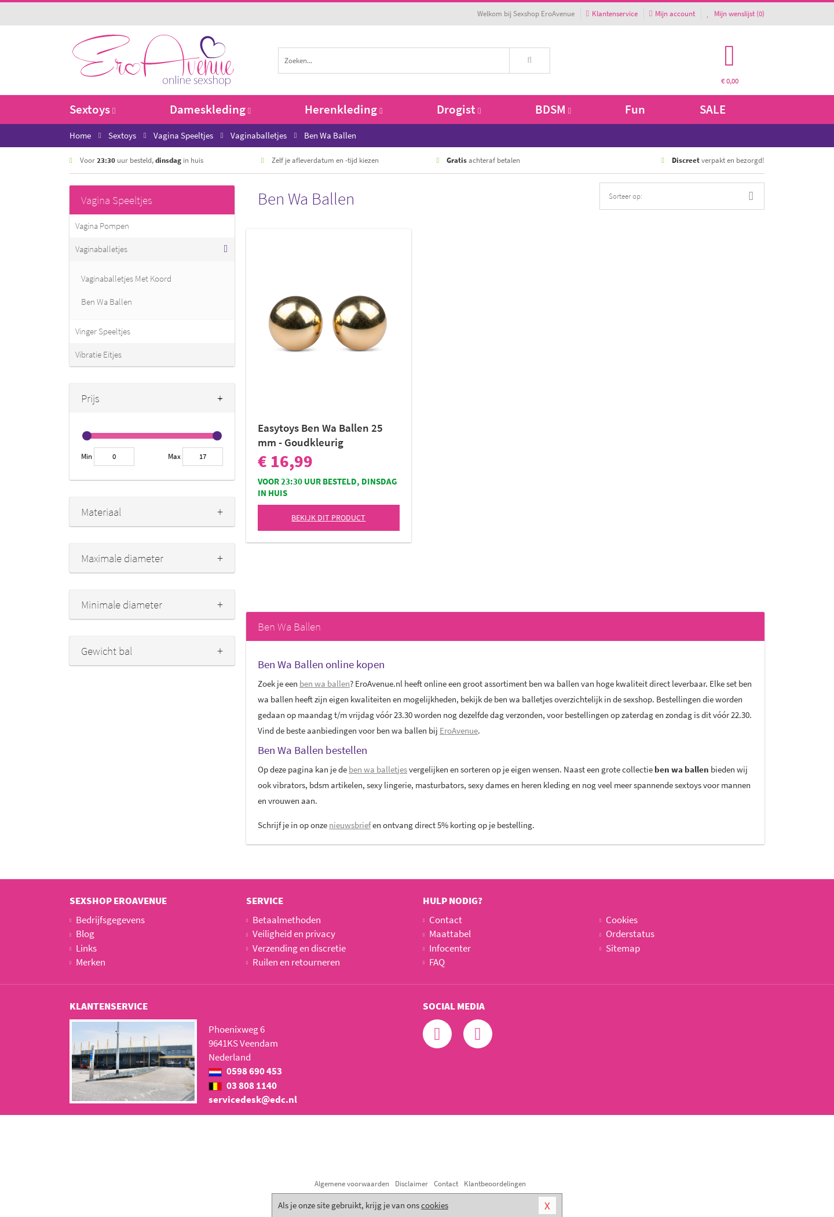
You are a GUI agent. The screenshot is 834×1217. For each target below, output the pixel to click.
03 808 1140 (243, 1085)
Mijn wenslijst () (736, 14)
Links (86, 948)
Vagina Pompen (102, 225)
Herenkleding (343, 109)
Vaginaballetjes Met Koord (126, 278)
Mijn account (672, 14)
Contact (445, 919)
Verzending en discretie (299, 948)
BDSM (553, 109)
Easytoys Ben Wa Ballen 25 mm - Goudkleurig (320, 435)
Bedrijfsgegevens (110, 919)
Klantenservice (612, 14)
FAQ (437, 962)
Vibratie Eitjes (98, 354)
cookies (434, 1205)
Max (174, 456)
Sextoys (92, 109)
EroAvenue (459, 730)
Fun (635, 109)
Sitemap (623, 948)
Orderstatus (630, 933)
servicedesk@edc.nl (253, 1099)
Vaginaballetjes (101, 248)
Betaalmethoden (287, 919)
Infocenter (450, 948)
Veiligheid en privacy (294, 933)
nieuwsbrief (350, 824)
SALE (713, 109)
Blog (85, 933)
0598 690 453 (245, 1071)
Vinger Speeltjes (102, 331)
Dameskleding (210, 109)
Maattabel (450, 933)
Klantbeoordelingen (495, 1184)
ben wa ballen (324, 683)
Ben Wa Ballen (106, 301)
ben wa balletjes (378, 769)
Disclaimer (411, 1184)
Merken (90, 962)
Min (86, 456)
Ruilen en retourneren (296, 962)
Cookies (622, 919)
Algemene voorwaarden (351, 1184)
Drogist (459, 109)
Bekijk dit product (328, 517)
